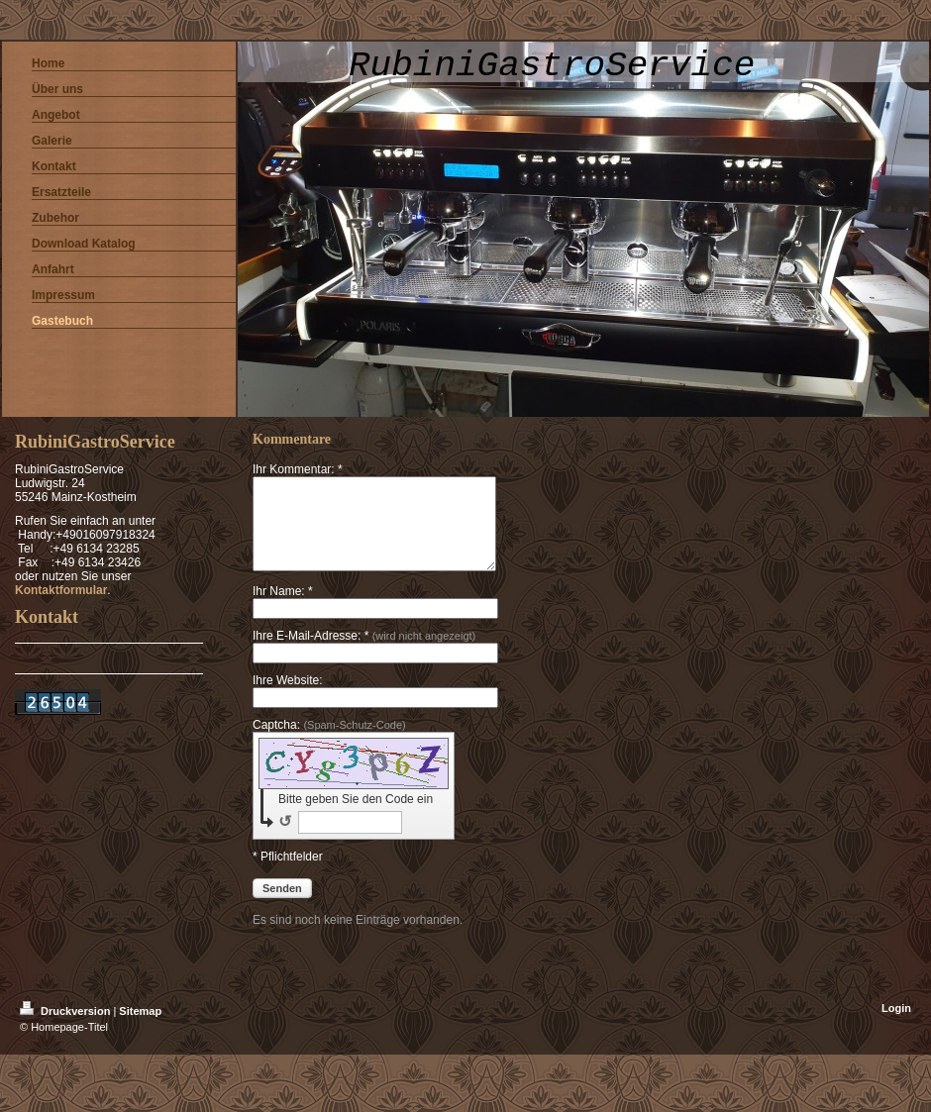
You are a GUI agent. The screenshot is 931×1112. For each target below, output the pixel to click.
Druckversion (66, 1029)
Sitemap (140, 1029)
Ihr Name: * (283, 609)
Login (896, 1026)
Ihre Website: (287, 698)
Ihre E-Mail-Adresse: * (364, 653)
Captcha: (329, 743)
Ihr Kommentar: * (298, 469)
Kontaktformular (61, 590)
